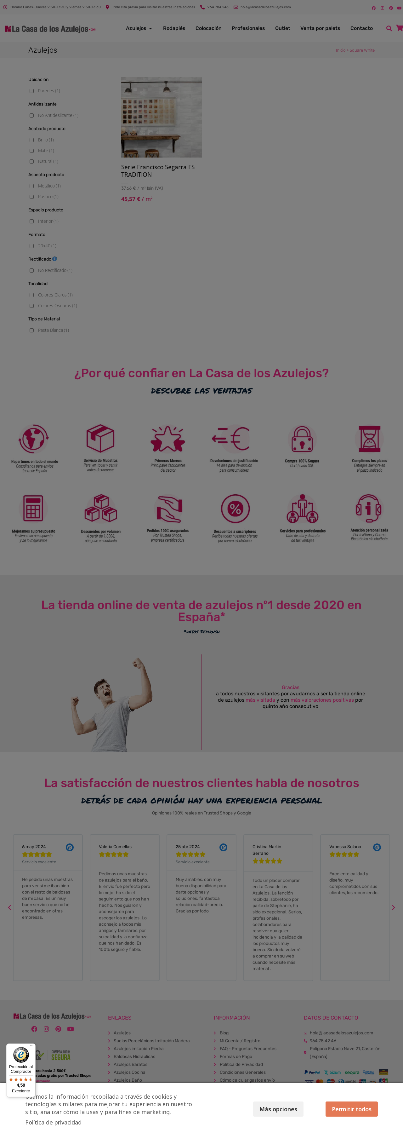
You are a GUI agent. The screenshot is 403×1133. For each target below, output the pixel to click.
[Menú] (32, 1047)
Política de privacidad (53, 1122)
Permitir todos (352, 1109)
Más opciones (278, 1109)
